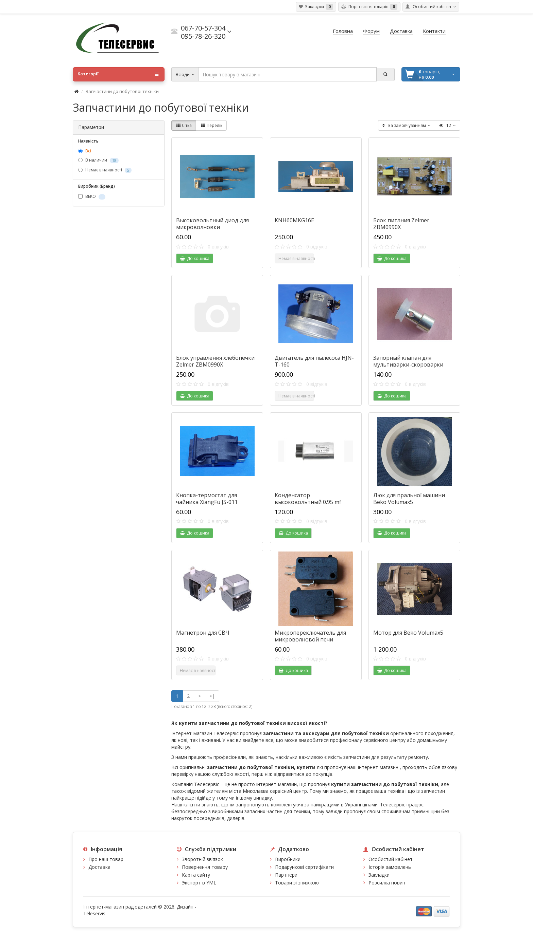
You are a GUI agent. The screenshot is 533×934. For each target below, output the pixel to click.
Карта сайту (196, 875)
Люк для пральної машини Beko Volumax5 (409, 498)
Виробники (287, 859)
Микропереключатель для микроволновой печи (310, 636)
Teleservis (94, 913)
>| (212, 696)
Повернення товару (205, 867)
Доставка (99, 867)
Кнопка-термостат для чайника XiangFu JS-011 (207, 498)
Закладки (379, 875)
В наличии (98, 160)
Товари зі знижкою (297, 882)
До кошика (194, 258)
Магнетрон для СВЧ (202, 632)
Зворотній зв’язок (202, 859)
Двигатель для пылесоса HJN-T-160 (314, 361)
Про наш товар (105, 859)
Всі (84, 151)
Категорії (118, 74)
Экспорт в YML (199, 882)
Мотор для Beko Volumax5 (408, 632)
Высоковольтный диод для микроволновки (212, 223)
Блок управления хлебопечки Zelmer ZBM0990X (215, 361)
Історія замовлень (389, 867)
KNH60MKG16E (294, 220)
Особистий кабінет (390, 859)
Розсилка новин (386, 882)
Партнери (286, 875)
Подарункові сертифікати (304, 867)
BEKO (91, 196)
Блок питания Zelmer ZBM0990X (401, 223)
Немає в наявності (105, 170)
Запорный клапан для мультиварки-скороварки (408, 361)
